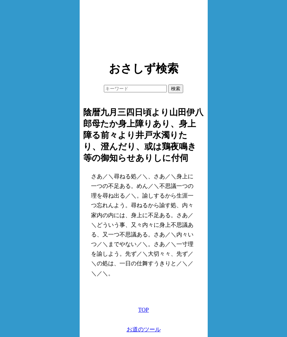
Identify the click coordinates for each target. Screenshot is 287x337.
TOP (143, 310)
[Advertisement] (144, 28)
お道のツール (144, 329)
